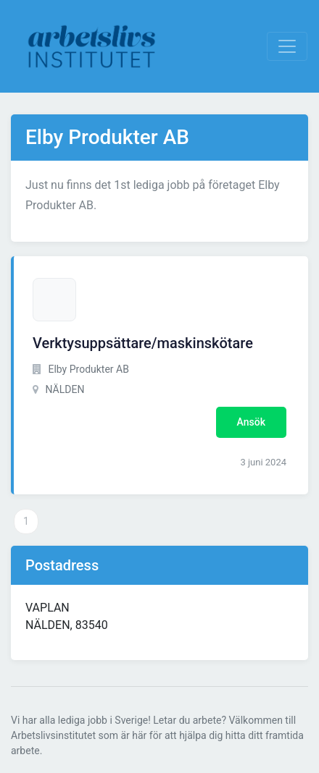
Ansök (251, 422)
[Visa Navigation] (287, 46)
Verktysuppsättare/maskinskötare (143, 343)
